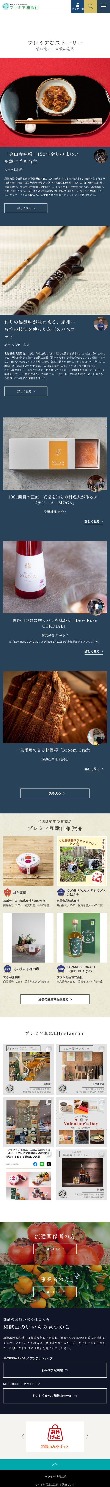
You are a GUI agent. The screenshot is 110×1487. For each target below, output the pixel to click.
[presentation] (23, 1437)
